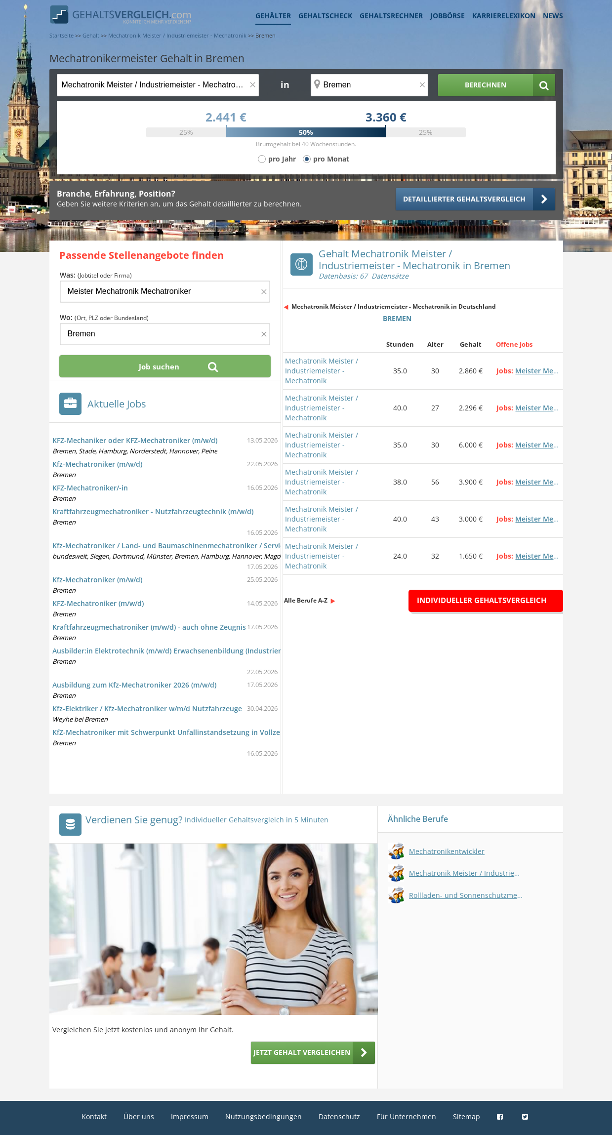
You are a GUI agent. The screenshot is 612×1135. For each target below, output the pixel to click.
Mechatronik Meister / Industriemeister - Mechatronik (321, 370)
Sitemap (466, 1116)
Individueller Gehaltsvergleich (481, 600)
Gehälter (273, 15)
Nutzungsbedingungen (263, 1116)
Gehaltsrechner (391, 15)
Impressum (189, 1116)
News (553, 15)
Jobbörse (447, 15)
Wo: (104, 317)
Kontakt (94, 1116)
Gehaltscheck (325, 15)
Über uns (138, 1116)
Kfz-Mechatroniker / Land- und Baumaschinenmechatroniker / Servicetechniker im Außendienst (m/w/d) (227, 545)
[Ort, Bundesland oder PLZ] (369, 85)
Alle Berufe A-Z (305, 600)
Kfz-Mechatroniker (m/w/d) (97, 464)
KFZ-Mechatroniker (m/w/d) (98, 603)
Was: (96, 275)
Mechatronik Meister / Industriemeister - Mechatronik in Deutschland (393, 306)
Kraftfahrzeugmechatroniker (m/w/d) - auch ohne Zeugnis (149, 627)
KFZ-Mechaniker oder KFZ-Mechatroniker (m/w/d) (134, 440)
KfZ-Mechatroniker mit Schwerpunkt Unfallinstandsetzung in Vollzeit (168, 732)
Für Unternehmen (406, 1116)
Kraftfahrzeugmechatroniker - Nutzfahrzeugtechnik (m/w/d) (152, 511)
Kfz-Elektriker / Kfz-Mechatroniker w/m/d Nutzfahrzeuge (147, 708)
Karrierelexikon (503, 15)
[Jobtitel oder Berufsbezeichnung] (158, 85)
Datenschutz (339, 1116)
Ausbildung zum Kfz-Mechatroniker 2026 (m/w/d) (134, 684)
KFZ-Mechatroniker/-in (90, 487)
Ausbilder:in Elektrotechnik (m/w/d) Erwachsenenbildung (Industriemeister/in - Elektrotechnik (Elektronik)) (231, 650)
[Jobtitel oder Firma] (165, 292)
